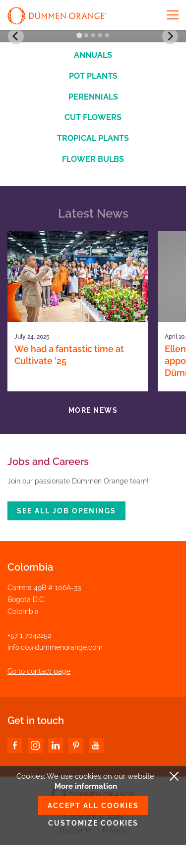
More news (93, 410)
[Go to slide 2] (86, 35)
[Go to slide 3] (93, 35)
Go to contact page (38, 671)
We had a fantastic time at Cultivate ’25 (69, 355)
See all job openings (66, 511)
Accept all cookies (93, 806)
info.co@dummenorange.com (55, 647)
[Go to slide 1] (79, 35)
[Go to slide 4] (100, 35)
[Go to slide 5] (107, 35)
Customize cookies (93, 823)
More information (86, 786)
